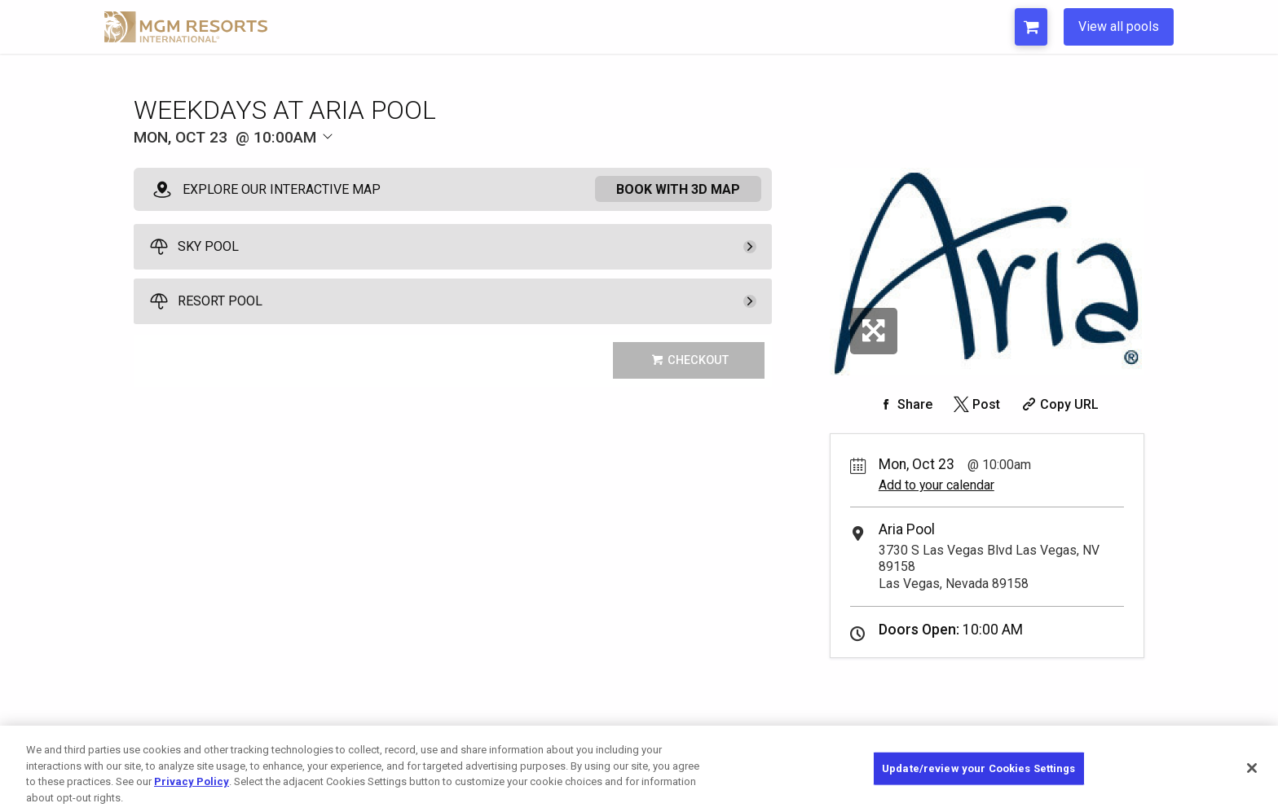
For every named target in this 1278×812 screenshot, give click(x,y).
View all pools (1118, 26)
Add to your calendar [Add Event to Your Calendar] (936, 485)
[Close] (1252, 785)
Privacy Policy (191, 798)
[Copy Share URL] (1058, 404)
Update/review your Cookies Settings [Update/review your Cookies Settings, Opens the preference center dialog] (979, 785)
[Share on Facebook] (903, 404)
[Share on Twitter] (975, 404)
